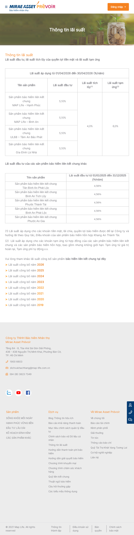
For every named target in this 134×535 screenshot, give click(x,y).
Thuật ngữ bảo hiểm (59, 481)
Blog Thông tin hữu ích (60, 418)
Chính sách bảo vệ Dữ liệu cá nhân (64, 438)
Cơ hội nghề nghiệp (101, 452)
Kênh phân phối (99, 427)
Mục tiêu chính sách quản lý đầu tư (66, 429)
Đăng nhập (117, 6)
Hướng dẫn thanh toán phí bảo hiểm (65, 451)
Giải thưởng (97, 432)
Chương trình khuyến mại (62, 463)
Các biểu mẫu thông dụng (62, 491)
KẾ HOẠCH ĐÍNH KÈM (18, 432)
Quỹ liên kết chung (58, 476)
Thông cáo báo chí (101, 442)
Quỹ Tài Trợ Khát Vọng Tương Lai (109, 447)
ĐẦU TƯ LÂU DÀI (15, 427)
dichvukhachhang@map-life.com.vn (30, 367)
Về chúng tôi (97, 418)
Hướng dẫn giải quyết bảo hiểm (65, 458)
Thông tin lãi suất (57, 444)
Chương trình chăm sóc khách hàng (65, 470)
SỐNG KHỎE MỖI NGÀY (19, 418)
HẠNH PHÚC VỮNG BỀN (19, 423)
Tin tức (94, 437)
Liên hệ (95, 457)
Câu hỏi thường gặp (59, 486)
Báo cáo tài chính (100, 423)
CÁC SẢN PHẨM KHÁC (18, 437)
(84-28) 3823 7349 (21, 374)
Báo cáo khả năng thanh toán (64, 423)
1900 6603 (16, 361)
